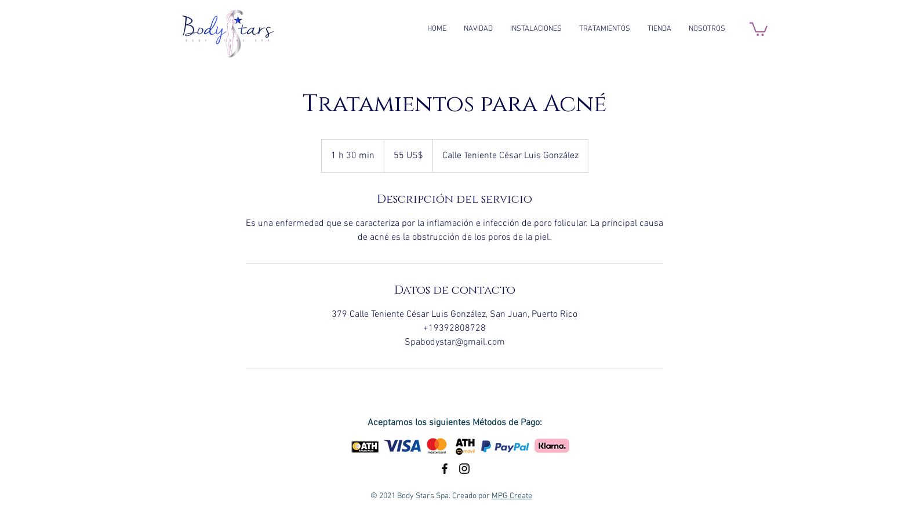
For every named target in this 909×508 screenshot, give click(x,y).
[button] (759, 28)
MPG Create (512, 496)
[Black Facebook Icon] (445, 469)
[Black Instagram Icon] (464, 469)
